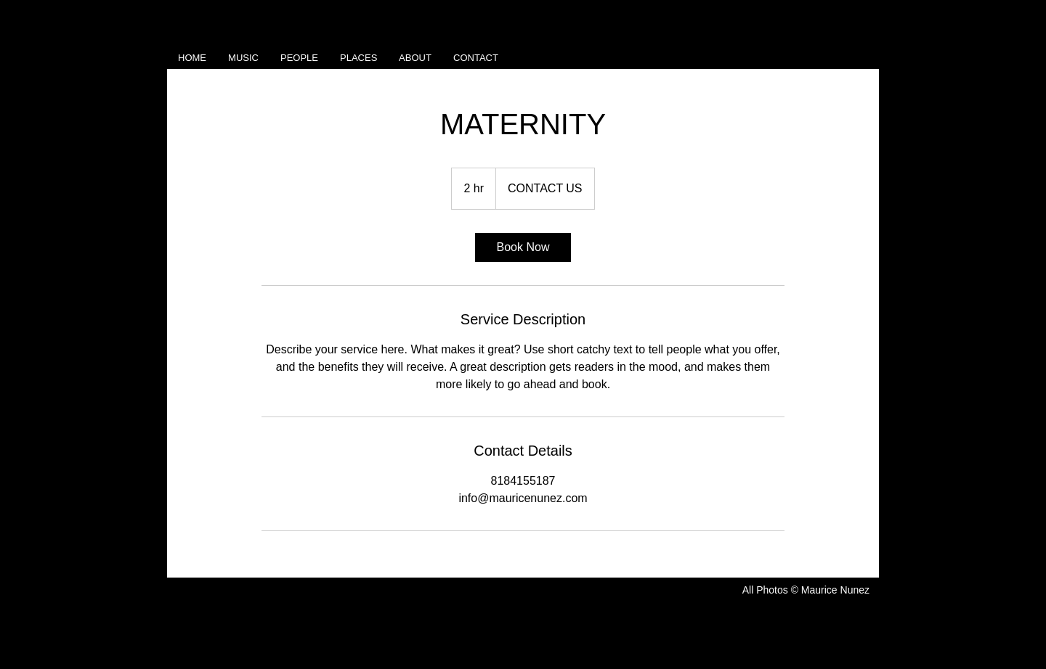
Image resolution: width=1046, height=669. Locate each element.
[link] (523, 247)
